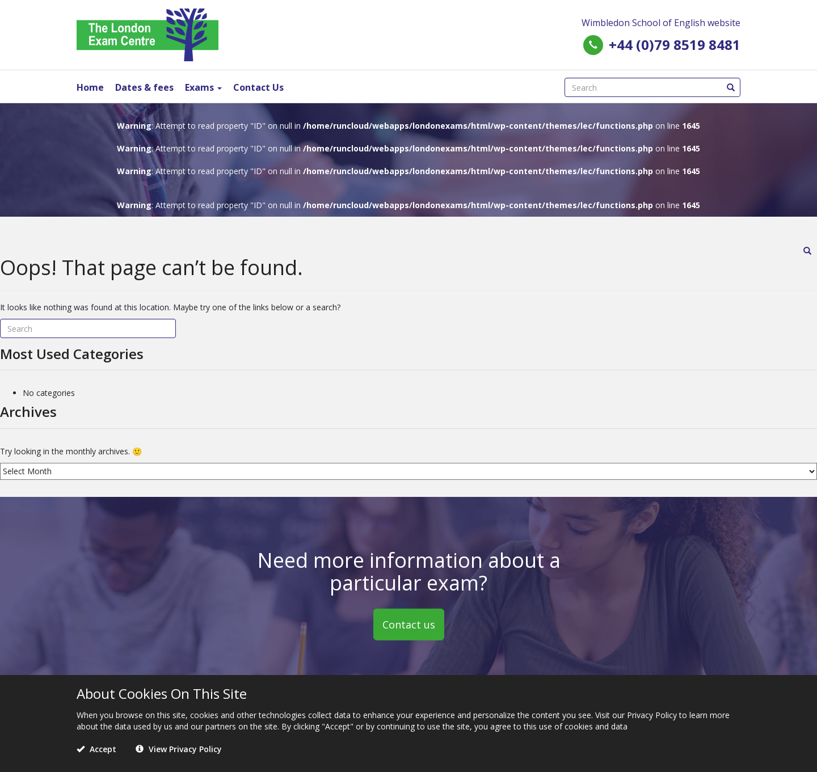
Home (90, 87)
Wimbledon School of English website (661, 22)
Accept (96, 749)
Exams (203, 87)
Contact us (408, 624)
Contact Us (258, 87)
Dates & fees (144, 87)
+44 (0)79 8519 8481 (674, 44)
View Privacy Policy (179, 749)
